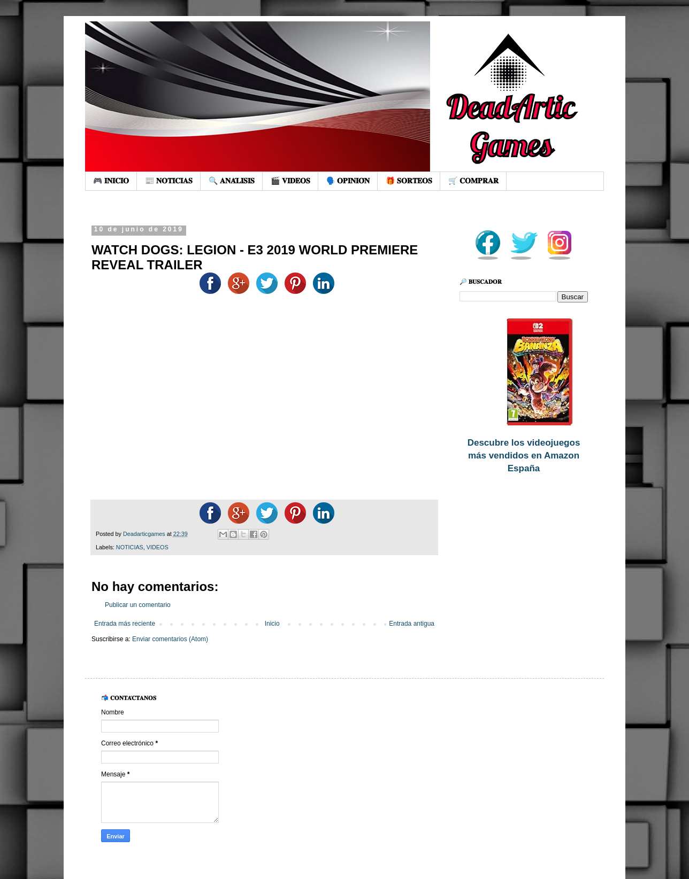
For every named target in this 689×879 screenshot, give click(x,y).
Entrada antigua (411, 623)
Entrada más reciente (124, 623)
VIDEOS (158, 547)
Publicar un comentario (138, 605)
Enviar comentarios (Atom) (170, 639)
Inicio (272, 623)
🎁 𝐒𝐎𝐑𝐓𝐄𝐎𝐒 (409, 180)
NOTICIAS (129, 547)
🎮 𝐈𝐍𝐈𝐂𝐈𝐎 (111, 180)
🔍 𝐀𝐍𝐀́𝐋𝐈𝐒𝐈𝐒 (232, 180)
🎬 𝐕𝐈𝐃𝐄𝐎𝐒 (290, 180)
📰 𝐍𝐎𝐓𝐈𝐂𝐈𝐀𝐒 (169, 180)
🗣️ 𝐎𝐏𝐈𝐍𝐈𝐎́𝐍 (348, 180)
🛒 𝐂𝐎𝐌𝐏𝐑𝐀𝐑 (473, 180)
